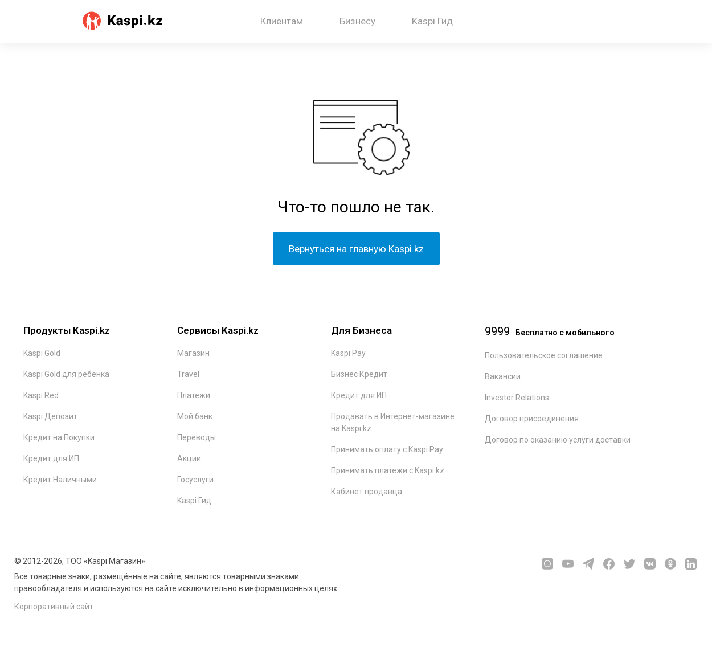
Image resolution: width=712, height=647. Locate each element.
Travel (188, 374)
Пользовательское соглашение (544, 355)
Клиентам (281, 21)
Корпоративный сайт (53, 606)
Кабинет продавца (366, 491)
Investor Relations (517, 397)
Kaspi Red (41, 395)
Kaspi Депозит (50, 416)
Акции (189, 458)
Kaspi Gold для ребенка (66, 374)
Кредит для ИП (51, 458)
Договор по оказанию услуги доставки (558, 439)
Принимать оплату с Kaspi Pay (387, 449)
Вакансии (503, 376)
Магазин (193, 353)
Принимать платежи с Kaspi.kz (387, 470)
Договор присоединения (532, 418)
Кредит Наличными (60, 479)
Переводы (196, 437)
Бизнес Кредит (359, 374)
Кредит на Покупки (59, 437)
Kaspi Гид (432, 21)
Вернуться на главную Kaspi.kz (356, 249)
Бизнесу (357, 21)
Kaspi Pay (348, 353)
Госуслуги (195, 479)
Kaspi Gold (41, 353)
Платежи (193, 395)
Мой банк (194, 416)
